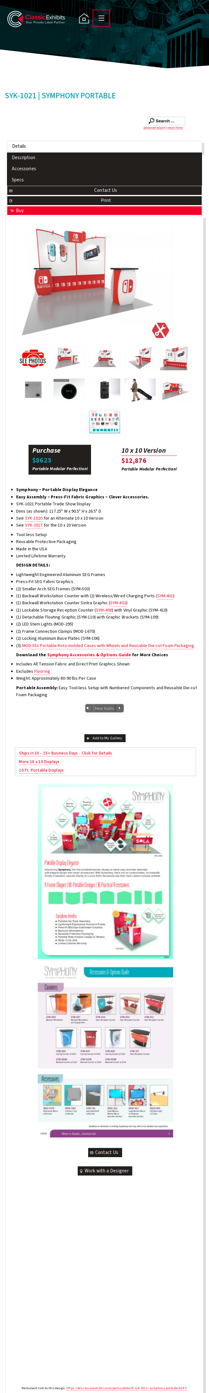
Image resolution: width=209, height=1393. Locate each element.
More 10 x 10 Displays (39, 762)
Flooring (42, 671)
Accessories (24, 168)
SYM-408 (104, 610)
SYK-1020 (34, 518)
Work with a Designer (104, 1171)
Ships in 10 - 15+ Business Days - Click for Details (65, 753)
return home (175, 127)
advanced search (155, 127)
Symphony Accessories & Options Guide (89, 655)
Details (19, 146)
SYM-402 (118, 603)
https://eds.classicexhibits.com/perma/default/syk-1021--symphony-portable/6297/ (126, 1388)
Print (59, 200)
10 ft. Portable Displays (41, 770)
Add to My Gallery (103, 738)
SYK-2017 (34, 525)
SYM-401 (165, 596)
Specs (18, 180)
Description (23, 157)
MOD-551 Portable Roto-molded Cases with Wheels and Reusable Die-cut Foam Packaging (108, 646)
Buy (17, 210)
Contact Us (62, 190)
